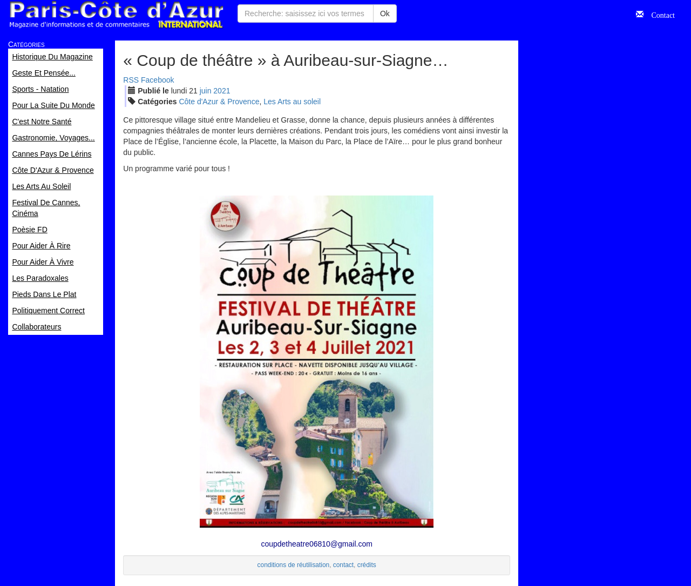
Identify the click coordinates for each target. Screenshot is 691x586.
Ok (385, 13)
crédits (366, 565)
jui (206, 90)
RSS (131, 80)
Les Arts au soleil (292, 101)
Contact (659, 14)
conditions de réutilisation (294, 565)
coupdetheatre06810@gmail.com (316, 544)
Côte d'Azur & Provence (219, 101)
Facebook (157, 80)
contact (343, 565)
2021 (221, 90)
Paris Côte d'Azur (116, 15)
